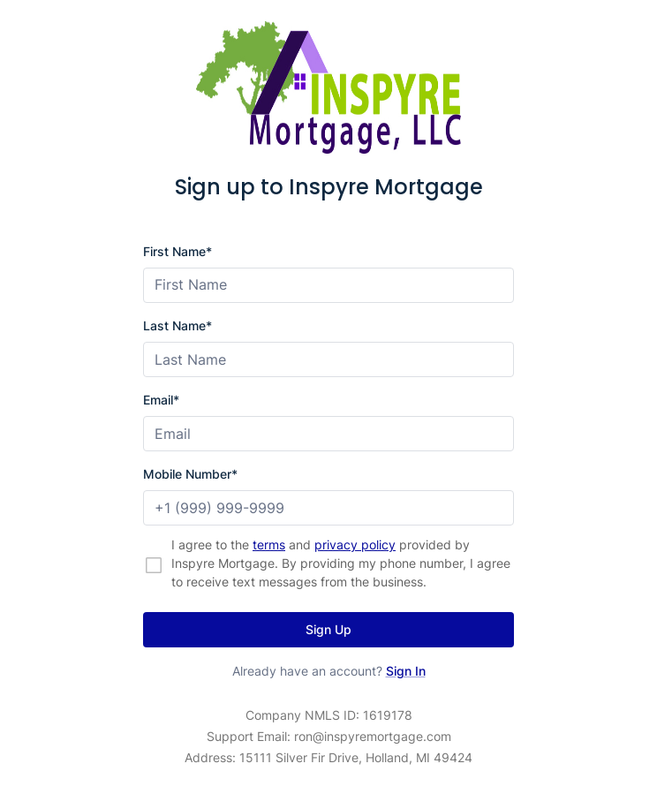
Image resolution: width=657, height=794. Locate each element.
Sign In (406, 670)
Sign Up (328, 629)
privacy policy (355, 544)
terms (269, 544)
